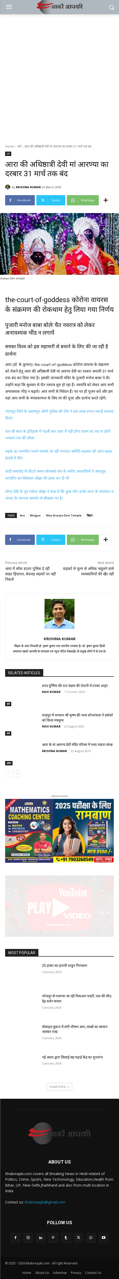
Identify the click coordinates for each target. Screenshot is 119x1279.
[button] (59, 906)
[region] (59, 831)
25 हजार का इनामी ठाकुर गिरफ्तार (64, 966)
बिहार (90, 515)
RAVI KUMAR (51, 692)
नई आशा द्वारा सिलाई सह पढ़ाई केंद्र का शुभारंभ (72, 1057)
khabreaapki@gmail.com (45, 1202)
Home (9, 146)
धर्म (19, 146)
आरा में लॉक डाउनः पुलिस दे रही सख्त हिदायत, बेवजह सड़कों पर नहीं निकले (30, 574)
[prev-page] (8, 773)
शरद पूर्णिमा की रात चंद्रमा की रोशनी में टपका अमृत (75, 686)
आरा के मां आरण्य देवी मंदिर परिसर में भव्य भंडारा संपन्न (77, 745)
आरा (9, 763)
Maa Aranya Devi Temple (64, 515)
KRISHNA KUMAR (28, 187)
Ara (22, 515)
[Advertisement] (59, 76)
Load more (59, 1086)
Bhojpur (35, 515)
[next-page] (16, 773)
